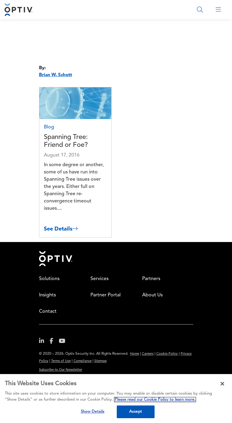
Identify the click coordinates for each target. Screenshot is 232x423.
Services (99, 278)
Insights (47, 295)
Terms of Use (61, 361)
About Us (152, 295)
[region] (116, 398)
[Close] (222, 383)
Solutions (49, 278)
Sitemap (100, 361)
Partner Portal (105, 295)
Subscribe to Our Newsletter (60, 370)
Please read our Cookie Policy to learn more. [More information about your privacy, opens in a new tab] (155, 400)
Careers (148, 354)
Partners (151, 278)
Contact (48, 311)
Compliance (83, 361)
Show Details (93, 412)
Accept (135, 412)
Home (55, 258)
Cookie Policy (167, 354)
